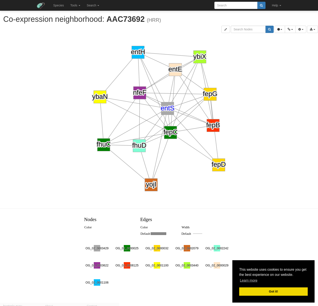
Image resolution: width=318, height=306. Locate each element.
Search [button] (93, 5)
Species (58, 5)
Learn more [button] (248, 280)
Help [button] (276, 5)
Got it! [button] (273, 291)
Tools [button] (75, 5)
